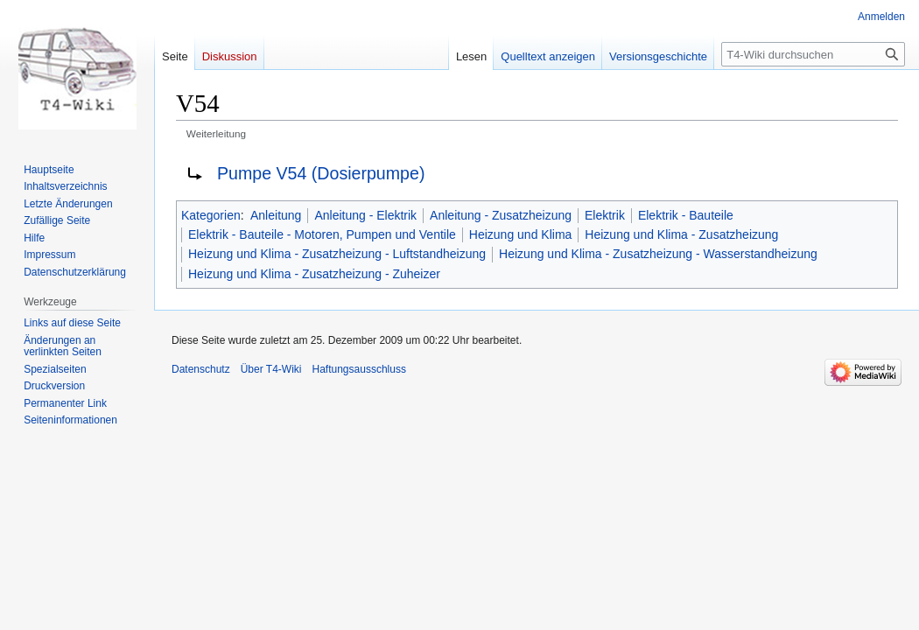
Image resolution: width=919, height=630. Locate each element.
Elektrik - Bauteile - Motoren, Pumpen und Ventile (322, 235)
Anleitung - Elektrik (365, 215)
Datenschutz (201, 369)
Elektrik (605, 215)
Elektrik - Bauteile (685, 215)
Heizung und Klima (520, 235)
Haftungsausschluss (359, 369)
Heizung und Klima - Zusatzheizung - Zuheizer (314, 274)
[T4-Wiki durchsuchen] (813, 54)
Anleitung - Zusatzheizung (501, 215)
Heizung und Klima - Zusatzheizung (681, 235)
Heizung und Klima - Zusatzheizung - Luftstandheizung (337, 254)
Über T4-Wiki (271, 369)
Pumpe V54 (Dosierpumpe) (320, 173)
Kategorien (211, 215)
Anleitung (275, 215)
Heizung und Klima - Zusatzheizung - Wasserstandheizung (658, 254)
